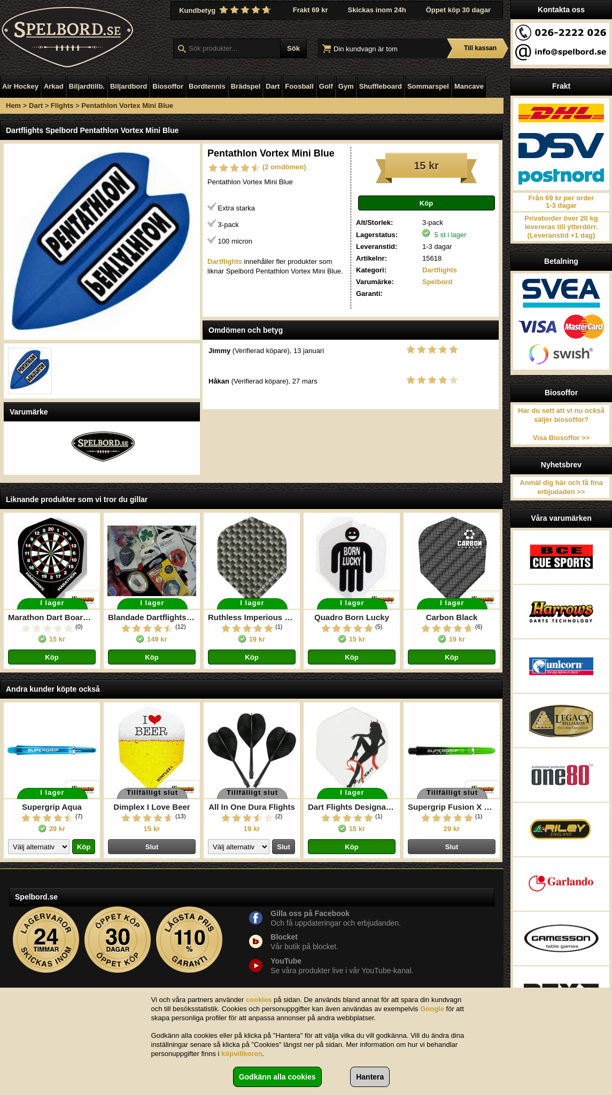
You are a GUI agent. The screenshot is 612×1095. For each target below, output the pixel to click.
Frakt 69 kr (310, 10)
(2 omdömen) (284, 167)
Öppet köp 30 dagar (458, 10)
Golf (326, 86)
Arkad (54, 86)
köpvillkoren (241, 1054)
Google (432, 1009)
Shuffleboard (380, 86)
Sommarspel (428, 86)
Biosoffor (167, 86)
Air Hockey (20, 86)
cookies (259, 1000)
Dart (273, 86)
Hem (13, 105)
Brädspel (246, 86)
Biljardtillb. (87, 86)
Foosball (299, 86)
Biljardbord (128, 86)
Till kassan (480, 48)
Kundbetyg (226, 10)
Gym (346, 86)
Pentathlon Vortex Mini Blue (127, 105)
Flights (62, 105)
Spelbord (437, 282)
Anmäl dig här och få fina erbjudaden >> (561, 487)
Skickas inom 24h (377, 10)
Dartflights (439, 270)
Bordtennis (207, 86)
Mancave (469, 86)
